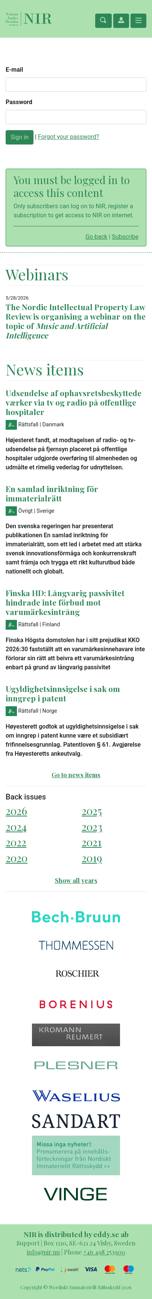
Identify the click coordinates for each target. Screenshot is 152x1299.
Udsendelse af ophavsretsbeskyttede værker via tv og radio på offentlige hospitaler (73, 402)
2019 (92, 858)
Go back (96, 236)
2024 (16, 826)
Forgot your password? (68, 136)
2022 (16, 842)
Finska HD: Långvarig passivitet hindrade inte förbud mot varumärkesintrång (65, 602)
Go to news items (76, 775)
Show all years (76, 880)
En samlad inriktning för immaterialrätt (52, 493)
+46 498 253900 (104, 1252)
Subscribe (125, 236)
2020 (16, 858)
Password (19, 102)
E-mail (14, 69)
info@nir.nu (43, 1252)
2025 (92, 811)
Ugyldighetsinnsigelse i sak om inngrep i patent (63, 693)
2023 (92, 826)
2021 (92, 842)
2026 (16, 811)
